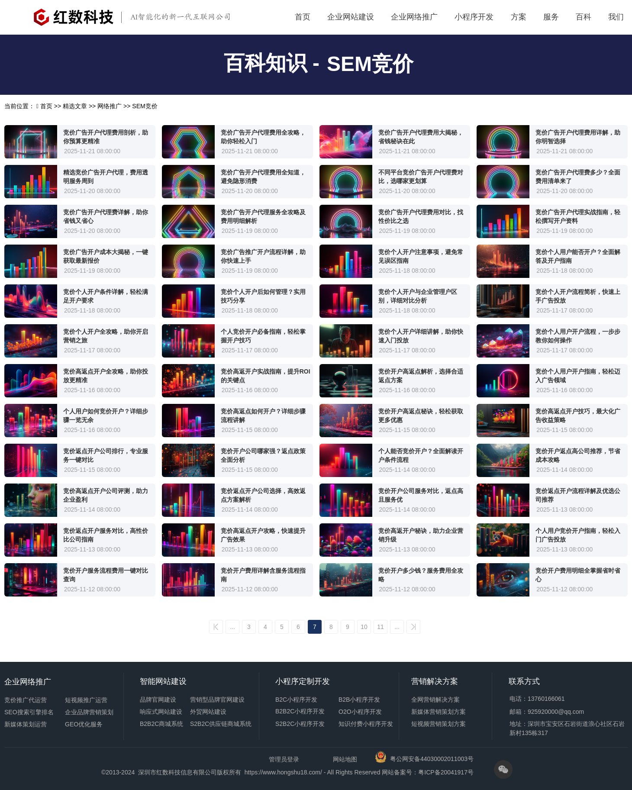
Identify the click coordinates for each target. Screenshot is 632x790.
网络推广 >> (114, 106)
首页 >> (51, 106)
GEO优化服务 (84, 724)
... (232, 626)
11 (380, 626)
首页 (302, 17)
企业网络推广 (414, 17)
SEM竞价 (370, 63)
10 (364, 626)
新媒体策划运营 (25, 724)
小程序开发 (474, 17)
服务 (551, 17)
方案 (518, 17)
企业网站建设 (350, 17)
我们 (616, 17)
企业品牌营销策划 (89, 712)
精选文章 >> (80, 106)
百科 (583, 17)
